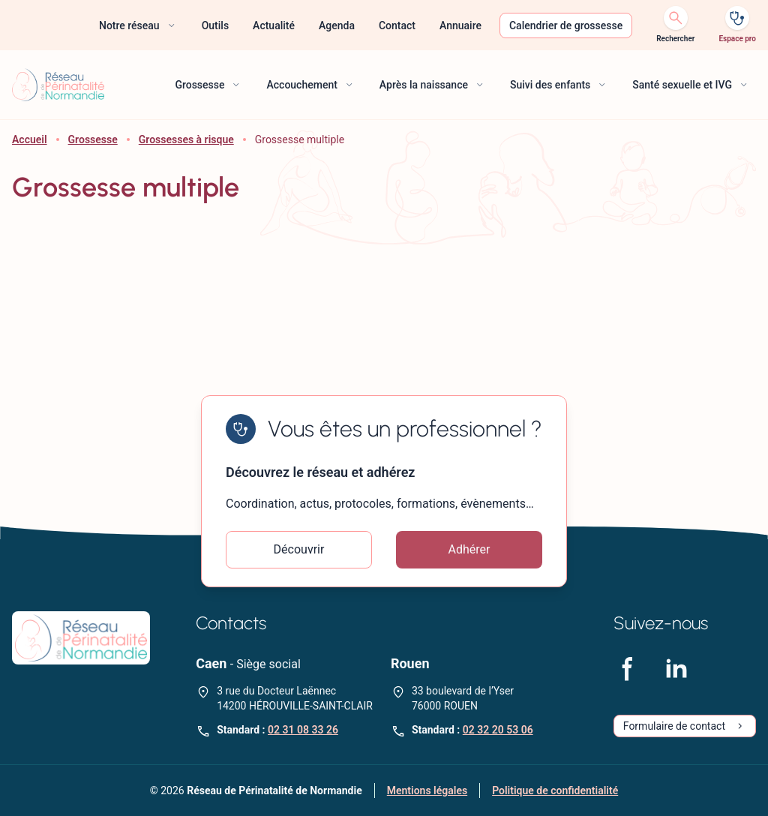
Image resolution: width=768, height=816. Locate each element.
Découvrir (299, 549)
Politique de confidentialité (555, 790)
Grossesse (93, 140)
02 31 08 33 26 (303, 730)
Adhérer (469, 549)
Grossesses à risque (186, 140)
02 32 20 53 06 (498, 730)
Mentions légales (427, 790)
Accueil (29, 140)
